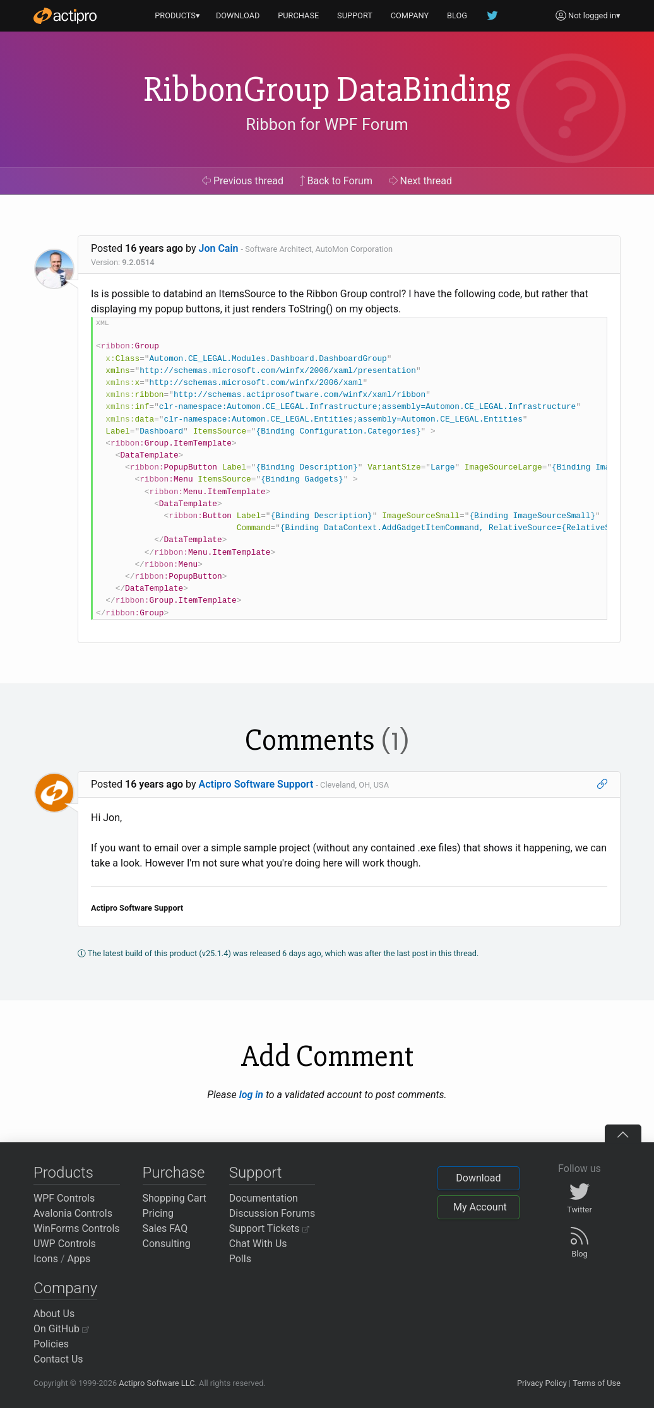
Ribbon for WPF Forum (327, 124)
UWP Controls (64, 1244)
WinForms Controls (76, 1228)
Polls (240, 1259)
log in (251, 1095)
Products (63, 1172)
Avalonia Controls (72, 1213)
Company (65, 1288)
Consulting (167, 1244)
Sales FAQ (165, 1228)
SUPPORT (354, 15)
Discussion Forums (272, 1213)
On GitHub (61, 1329)
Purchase (174, 1172)
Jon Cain (219, 248)
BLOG (457, 15)
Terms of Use (597, 1383)
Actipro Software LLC (156, 1383)
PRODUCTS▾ (177, 15)
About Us (53, 1314)
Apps (79, 1259)
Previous (242, 181)
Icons (45, 1259)
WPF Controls (64, 1198)
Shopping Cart (174, 1198)
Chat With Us (258, 1244)
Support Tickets (269, 1228)
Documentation (263, 1198)
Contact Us (58, 1359)
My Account (480, 1207)
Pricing (158, 1213)
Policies (51, 1344)
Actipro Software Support (256, 784)
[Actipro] (65, 15)
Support (255, 1172)
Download (478, 1178)
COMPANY (410, 15)
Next (421, 181)
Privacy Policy (542, 1383)
